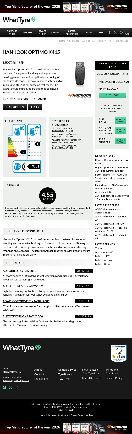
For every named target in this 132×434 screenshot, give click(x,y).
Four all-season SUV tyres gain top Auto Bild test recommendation (111, 188)
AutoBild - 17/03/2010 (19, 271)
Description (15, 106)
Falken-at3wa (102, 263)
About (88, 32)
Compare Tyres (12, 32)
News (56, 32)
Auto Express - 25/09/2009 (23, 286)
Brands (27, 32)
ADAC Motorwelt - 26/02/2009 (26, 301)
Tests (35, 106)
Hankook (85, 41)
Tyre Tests (64, 378)
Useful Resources (72, 32)
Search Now (120, 120)
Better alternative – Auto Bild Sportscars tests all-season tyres (111, 178)
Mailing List (41, 378)
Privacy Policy (114, 378)
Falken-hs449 (102, 256)
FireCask (69, 410)
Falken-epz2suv (103, 259)
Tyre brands (73, 41)
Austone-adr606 (104, 252)
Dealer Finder (42, 32)
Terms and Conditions (112, 371)
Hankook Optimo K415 (103, 41)
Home (62, 41)
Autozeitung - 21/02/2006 (23, 316)
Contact (101, 32)
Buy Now (112, 95)
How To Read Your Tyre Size (90, 371)
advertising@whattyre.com (16, 380)
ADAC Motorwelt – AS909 (109, 223)
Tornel (98, 248)
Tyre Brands (65, 374)
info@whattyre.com (12, 371)
